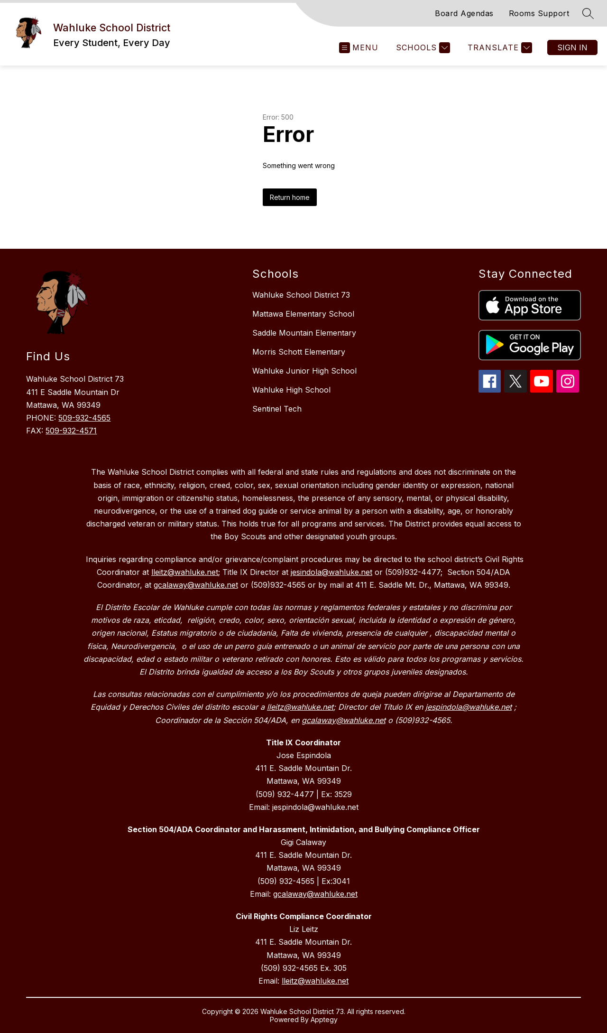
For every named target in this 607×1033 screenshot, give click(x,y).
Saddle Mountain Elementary (304, 333)
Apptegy (324, 1019)
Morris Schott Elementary (298, 352)
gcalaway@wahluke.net (315, 894)
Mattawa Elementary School (303, 314)
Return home (290, 197)
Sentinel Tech (277, 408)
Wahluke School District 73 (301, 295)
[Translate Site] (498, 48)
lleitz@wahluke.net (315, 981)
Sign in (572, 47)
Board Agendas (464, 13)
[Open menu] (358, 48)
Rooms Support (539, 13)
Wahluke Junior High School (304, 371)
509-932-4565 (84, 418)
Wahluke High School (291, 389)
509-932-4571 (71, 430)
